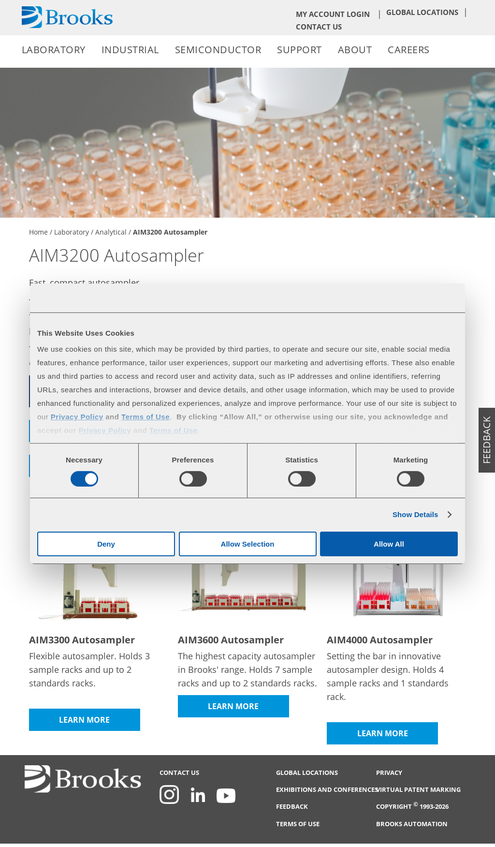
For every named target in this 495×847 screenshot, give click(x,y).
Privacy (389, 773)
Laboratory (54, 49)
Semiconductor (218, 49)
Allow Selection (248, 544)
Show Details (415, 514)
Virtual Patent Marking (418, 790)
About (355, 49)
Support (299, 49)
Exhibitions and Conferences (327, 790)
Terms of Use (298, 824)
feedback (486, 440)
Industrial (130, 49)
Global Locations (422, 12)
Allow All (389, 544)
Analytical (111, 232)
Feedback (292, 806)
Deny (106, 544)
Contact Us (319, 26)
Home (38, 232)
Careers (409, 49)
